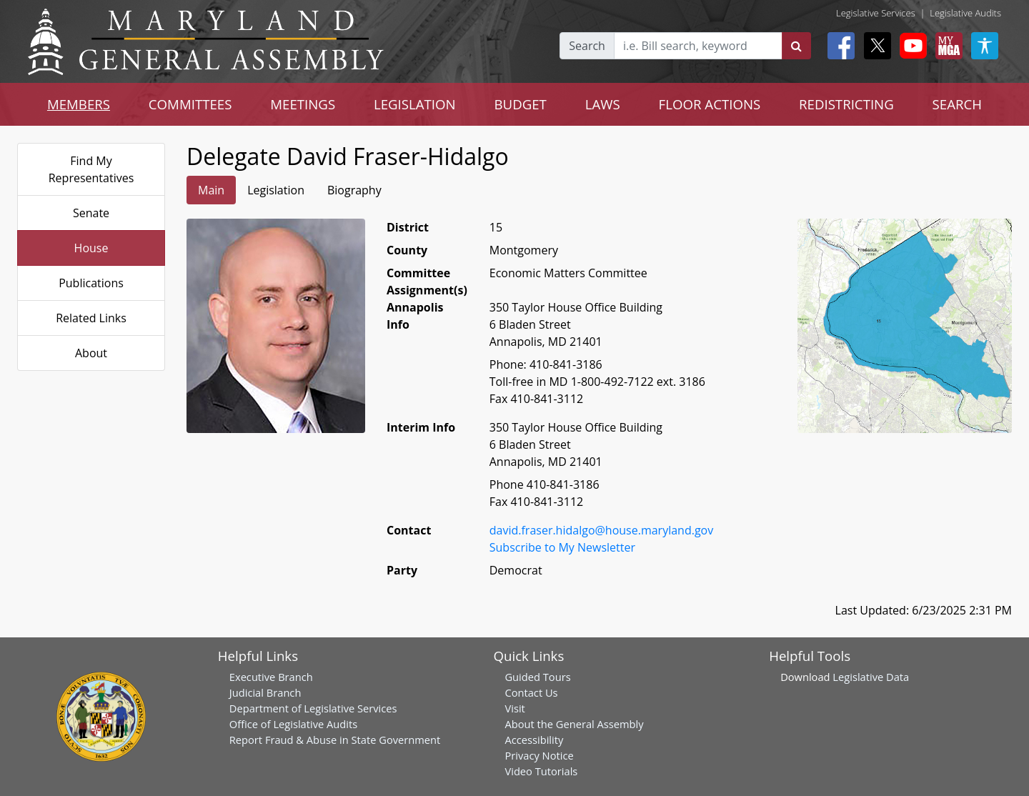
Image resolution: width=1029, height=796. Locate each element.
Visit (514, 708)
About (91, 353)
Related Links (91, 318)
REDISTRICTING (846, 104)
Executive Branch (271, 677)
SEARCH (957, 104)
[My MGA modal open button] (946, 45)
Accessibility (533, 739)
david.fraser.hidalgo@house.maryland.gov (601, 530)
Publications (91, 283)
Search (587, 46)
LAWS (602, 104)
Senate (91, 213)
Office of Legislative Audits (293, 724)
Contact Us (530, 692)
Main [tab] (211, 190)
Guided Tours (537, 677)
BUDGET (520, 104)
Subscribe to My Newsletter (562, 547)
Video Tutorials (540, 771)
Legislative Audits (965, 12)
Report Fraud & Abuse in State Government (334, 739)
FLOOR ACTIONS (710, 104)
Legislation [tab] (275, 190)
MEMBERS (78, 104)
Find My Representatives (91, 169)
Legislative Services (875, 12)
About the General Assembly (573, 724)
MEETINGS (302, 104)
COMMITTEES (190, 104)
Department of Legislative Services (313, 708)
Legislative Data (870, 677)
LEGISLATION (415, 104)
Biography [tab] (354, 190)
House (91, 248)
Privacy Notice (538, 755)
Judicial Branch (265, 692)
